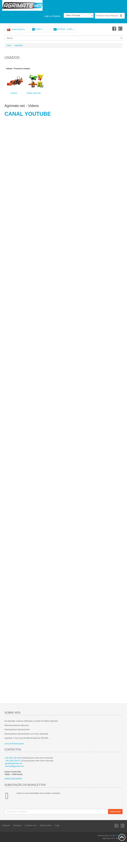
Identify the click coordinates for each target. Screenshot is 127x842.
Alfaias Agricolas (34, 93)
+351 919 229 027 (13, 761)
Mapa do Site (45, 825)
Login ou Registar (52, 16)
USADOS (18, 45)
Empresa (6, 825)
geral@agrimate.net (13, 763)
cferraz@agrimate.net (14, 766)
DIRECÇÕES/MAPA (13, 779)
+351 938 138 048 (12, 758)
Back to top (122, 837)
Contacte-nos (30, 825)
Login (57, 825)
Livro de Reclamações (14, 744)
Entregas (17, 825)
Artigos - (62, 29)
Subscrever (115, 811)
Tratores (13, 93)
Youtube (120, 28)
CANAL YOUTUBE (27, 114)
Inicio (9, 45)
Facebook (113, 28)
